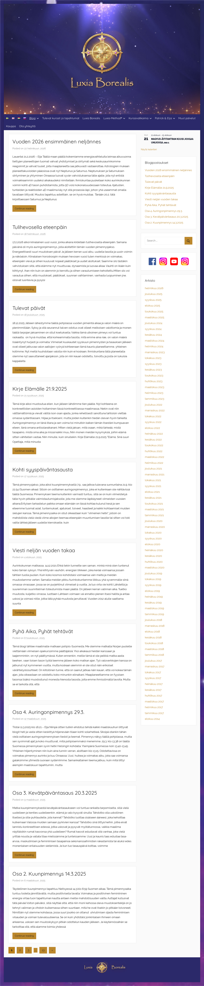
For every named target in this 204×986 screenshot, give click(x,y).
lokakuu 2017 (153, 672)
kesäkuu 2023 (153, 369)
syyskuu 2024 (153, 329)
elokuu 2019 (152, 590)
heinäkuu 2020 (154, 550)
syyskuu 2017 (153, 678)
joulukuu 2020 (153, 521)
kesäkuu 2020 (153, 555)
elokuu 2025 (152, 305)
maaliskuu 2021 (154, 509)
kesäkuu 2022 (153, 439)
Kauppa (11, 126)
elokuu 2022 (152, 428)
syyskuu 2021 (153, 486)
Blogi (34, 118)
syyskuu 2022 (153, 422)
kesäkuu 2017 (153, 689)
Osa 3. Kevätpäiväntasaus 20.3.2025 (54, 793)
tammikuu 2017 (154, 713)
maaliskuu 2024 (154, 340)
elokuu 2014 (152, 718)
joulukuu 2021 (153, 468)
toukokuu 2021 (154, 503)
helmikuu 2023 (154, 392)
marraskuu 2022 (155, 410)
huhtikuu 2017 (153, 695)
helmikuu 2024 (154, 346)
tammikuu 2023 (154, 398)
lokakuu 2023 (153, 358)
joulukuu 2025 (153, 294)
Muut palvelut (187, 118)
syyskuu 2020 (153, 538)
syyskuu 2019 (153, 585)
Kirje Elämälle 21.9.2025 (39, 389)
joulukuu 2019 (153, 573)
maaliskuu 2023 (154, 387)
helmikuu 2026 (154, 288)
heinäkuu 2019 (154, 596)
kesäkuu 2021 (153, 497)
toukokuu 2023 (154, 375)
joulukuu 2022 (153, 404)
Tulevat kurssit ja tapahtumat (60, 118)
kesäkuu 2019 (153, 602)
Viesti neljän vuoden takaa (43, 550)
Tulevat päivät (28, 308)
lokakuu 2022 (153, 416)
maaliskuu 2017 (154, 701)
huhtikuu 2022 (153, 451)
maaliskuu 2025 (154, 317)
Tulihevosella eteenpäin (39, 227)
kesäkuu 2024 (153, 334)
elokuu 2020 (152, 544)
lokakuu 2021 (153, 480)
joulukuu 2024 (153, 323)
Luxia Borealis (91, 118)
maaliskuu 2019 (154, 608)
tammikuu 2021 (154, 515)
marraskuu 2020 (155, 526)
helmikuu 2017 (154, 707)
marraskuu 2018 (154, 625)
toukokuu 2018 (154, 643)
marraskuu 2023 (155, 352)
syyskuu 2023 (153, 363)
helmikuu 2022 (154, 462)
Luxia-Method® (114, 118)
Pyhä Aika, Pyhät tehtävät (42, 631)
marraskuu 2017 (154, 666)
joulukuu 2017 (153, 660)
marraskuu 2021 (154, 474)
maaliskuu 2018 (154, 649)
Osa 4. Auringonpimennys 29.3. (48, 712)
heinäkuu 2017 (154, 684)
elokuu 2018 (152, 631)
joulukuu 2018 (153, 619)
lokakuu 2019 (153, 579)
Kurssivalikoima (140, 118)
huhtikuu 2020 (154, 561)
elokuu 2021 (152, 491)
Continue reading (24, 208)
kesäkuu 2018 (153, 637)
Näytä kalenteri (149, 149)
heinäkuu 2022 (154, 433)
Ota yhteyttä (27, 126)
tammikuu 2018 (154, 654)
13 (43, 950)
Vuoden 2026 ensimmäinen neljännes (56, 141)
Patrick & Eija (165, 118)
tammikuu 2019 (154, 614)
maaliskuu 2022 (154, 457)
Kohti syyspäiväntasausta (42, 469)
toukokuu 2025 (154, 311)
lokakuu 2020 (153, 532)
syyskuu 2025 (153, 299)
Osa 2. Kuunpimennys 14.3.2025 (49, 873)
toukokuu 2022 (154, 445)
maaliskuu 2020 (154, 567)
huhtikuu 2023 (153, 381)
